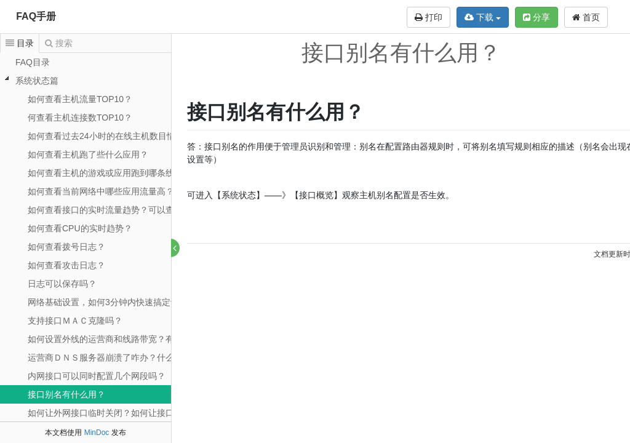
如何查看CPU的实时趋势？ (80, 228)
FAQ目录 (32, 62)
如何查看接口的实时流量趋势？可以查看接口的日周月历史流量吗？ (157, 210)
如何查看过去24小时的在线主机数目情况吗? (112, 136)
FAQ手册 (36, 16)
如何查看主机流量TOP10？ (80, 99)
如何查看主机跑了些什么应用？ (88, 154)
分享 (536, 17)
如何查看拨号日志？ (66, 247)
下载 (483, 17)
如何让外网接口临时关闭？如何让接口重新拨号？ (122, 413)
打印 (428, 17)
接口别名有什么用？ (66, 394)
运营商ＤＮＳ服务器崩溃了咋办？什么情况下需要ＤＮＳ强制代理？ (157, 357)
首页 (586, 17)
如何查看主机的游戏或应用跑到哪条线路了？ (114, 173)
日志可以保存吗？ (62, 284)
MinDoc (97, 432)
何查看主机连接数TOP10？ (80, 117)
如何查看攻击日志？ (66, 265)
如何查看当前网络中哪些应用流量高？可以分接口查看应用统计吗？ (157, 191)
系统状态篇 (36, 81)
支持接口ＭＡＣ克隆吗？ (75, 320)
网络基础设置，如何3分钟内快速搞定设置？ (112, 302)
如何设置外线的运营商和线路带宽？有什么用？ (118, 339)
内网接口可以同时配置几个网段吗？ (96, 376)
